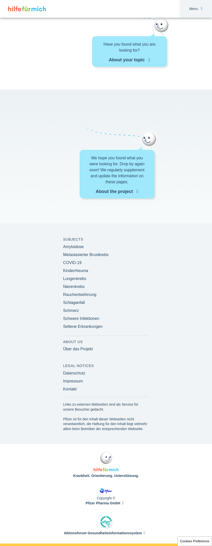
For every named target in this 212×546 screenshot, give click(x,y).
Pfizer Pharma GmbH (103, 503)
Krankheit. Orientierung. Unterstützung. (106, 476)
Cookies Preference (194, 541)
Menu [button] (196, 9)
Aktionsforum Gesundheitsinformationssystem (103, 533)
